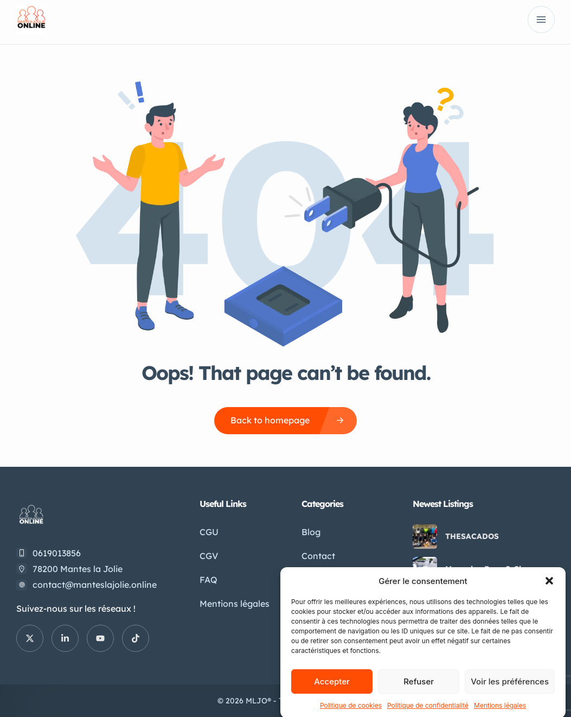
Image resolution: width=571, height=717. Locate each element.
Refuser (418, 692)
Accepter (332, 692)
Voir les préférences (510, 692)
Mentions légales (235, 603)
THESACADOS (472, 536)
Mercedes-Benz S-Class (489, 569)
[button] (549, 591)
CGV (209, 555)
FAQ (208, 579)
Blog (310, 531)
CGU (209, 531)
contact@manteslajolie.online (95, 584)
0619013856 (57, 553)
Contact (318, 555)
